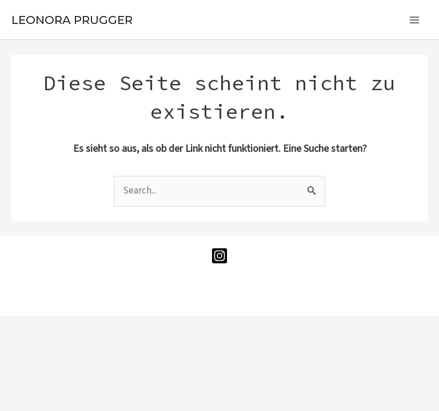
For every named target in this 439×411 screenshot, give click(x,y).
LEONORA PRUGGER (72, 20)
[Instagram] (219, 255)
